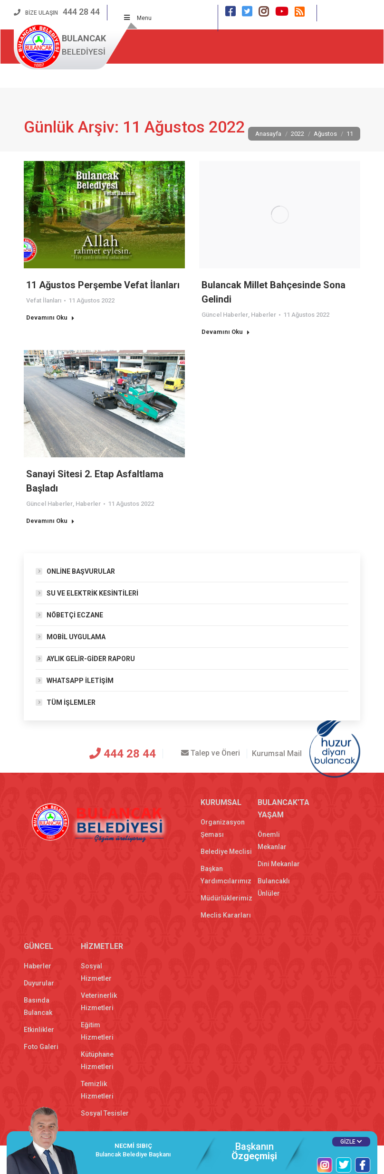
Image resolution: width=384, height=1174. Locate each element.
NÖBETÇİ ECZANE (75, 615)
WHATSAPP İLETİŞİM (80, 680)
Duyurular (39, 983)
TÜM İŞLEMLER (71, 702)
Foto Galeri (41, 1047)
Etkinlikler (39, 1029)
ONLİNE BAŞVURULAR (81, 571)
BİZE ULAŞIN (57, 12)
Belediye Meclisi (226, 851)
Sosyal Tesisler (105, 1113)
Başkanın (254, 1151)
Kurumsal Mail (277, 753)
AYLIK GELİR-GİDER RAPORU (91, 659)
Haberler (263, 314)
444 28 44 (117, 753)
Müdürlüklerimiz (226, 898)
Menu (138, 17)
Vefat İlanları (43, 300)
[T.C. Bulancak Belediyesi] (53, 755)
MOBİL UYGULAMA (76, 637)
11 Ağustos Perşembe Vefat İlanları (103, 285)
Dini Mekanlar (279, 864)
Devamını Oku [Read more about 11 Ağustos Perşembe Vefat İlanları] (50, 317)
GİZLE (351, 1141)
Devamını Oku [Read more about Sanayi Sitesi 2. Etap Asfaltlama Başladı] (50, 520)
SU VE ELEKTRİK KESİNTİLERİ (92, 593)
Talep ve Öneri (204, 752)
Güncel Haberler (225, 314)
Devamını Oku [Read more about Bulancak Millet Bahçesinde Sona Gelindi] (226, 331)
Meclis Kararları (226, 915)
